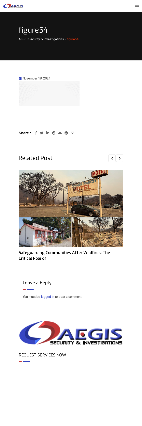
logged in (47, 297)
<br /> (71, 382)
